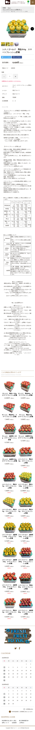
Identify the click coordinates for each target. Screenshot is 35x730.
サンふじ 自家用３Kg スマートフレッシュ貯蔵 (9, 460)
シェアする (16, 57)
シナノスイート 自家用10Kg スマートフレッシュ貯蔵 (25, 561)
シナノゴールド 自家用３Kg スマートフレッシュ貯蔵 (9, 561)
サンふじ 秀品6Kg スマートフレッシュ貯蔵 (25, 394)
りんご (9, 7)
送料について (5, 722)
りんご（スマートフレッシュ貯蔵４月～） (12, 9)
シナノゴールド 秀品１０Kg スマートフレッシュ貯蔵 (25, 486)
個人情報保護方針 (24, 720)
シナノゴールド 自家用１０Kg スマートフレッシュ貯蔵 (9, 536)
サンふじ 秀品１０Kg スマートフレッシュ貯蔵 (9, 394)
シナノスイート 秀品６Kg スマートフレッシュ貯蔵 (9, 612)
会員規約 (14, 722)
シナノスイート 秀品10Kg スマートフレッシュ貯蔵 (25, 587)
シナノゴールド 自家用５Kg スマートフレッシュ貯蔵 (25, 536)
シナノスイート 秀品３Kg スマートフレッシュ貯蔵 (25, 461)
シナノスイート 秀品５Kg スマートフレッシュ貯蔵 (9, 486)
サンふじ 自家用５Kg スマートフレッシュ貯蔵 (25, 437)
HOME (4, 7)
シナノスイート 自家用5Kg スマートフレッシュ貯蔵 (25, 612)
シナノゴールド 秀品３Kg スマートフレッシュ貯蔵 (25, 511)
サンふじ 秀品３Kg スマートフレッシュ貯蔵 (25, 415)
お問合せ (21, 722)
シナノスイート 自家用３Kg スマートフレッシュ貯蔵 (9, 586)
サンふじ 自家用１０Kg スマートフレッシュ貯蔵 (9, 437)
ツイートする (6, 57)
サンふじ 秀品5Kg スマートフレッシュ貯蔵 (9, 415)
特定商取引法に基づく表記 (9, 720)
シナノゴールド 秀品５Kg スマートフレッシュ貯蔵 (9, 511)
